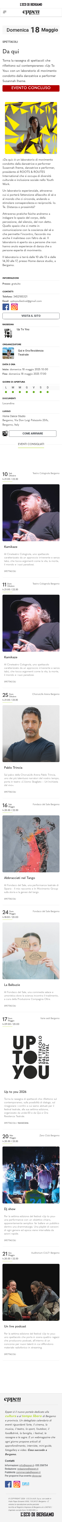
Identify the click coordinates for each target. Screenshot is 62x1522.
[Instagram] (14, 306)
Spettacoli (10, 41)
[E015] (25, 1484)
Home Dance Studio (13, 416)
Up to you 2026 (15, 1092)
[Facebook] (5, 306)
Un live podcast (15, 1326)
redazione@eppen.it (27, 1469)
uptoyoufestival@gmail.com (26, 301)
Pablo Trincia (13, 768)
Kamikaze (10, 547)
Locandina (8, 403)
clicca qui (36, 1475)
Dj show (9, 1209)
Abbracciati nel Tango (19, 878)
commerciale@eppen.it (28, 1472)
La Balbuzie (12, 985)
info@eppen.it (26, 1465)
